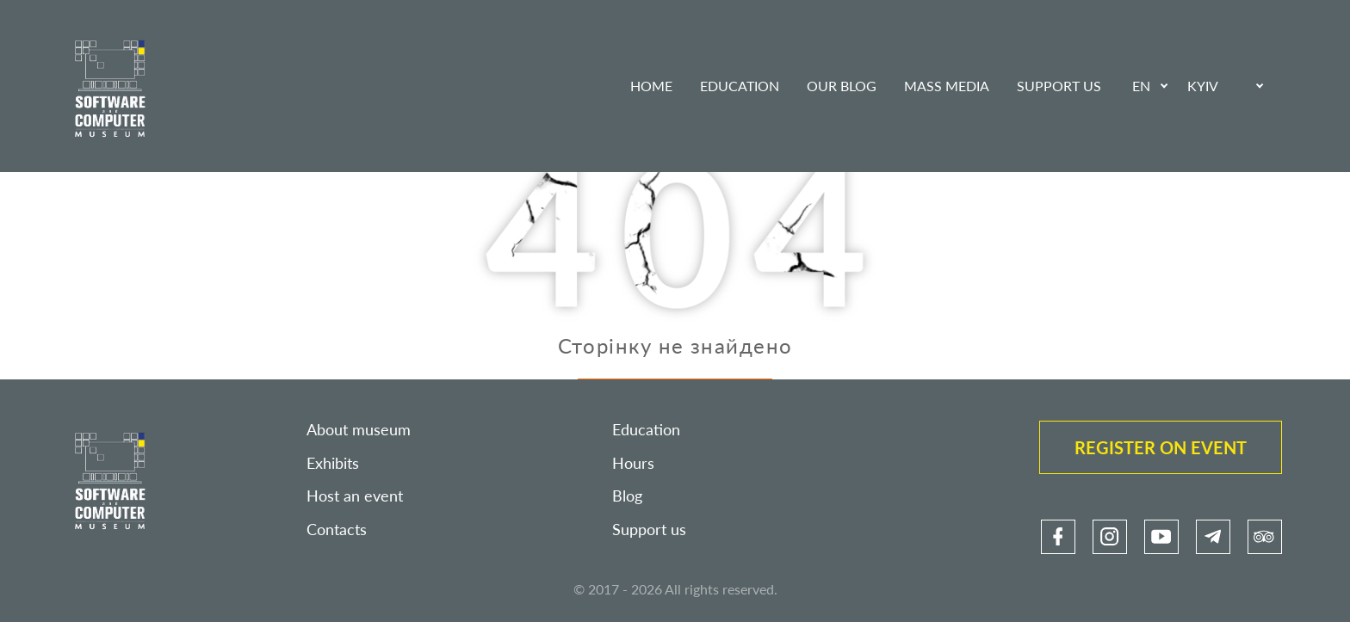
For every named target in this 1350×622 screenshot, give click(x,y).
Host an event (355, 496)
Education (739, 85)
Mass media (946, 85)
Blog (627, 496)
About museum (359, 430)
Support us (1059, 85)
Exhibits (333, 463)
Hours (633, 463)
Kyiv (1202, 85)
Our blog (841, 85)
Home (651, 85)
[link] (1058, 537)
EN (1141, 85)
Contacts (337, 529)
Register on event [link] (1160, 447)
